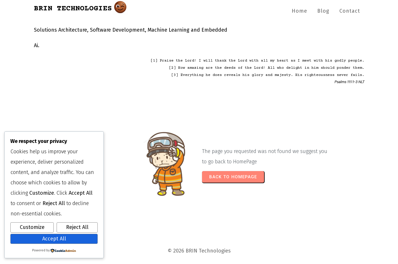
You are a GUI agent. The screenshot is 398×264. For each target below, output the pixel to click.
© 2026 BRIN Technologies (199, 251)
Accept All (54, 239)
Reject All (77, 227)
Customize (32, 227)
